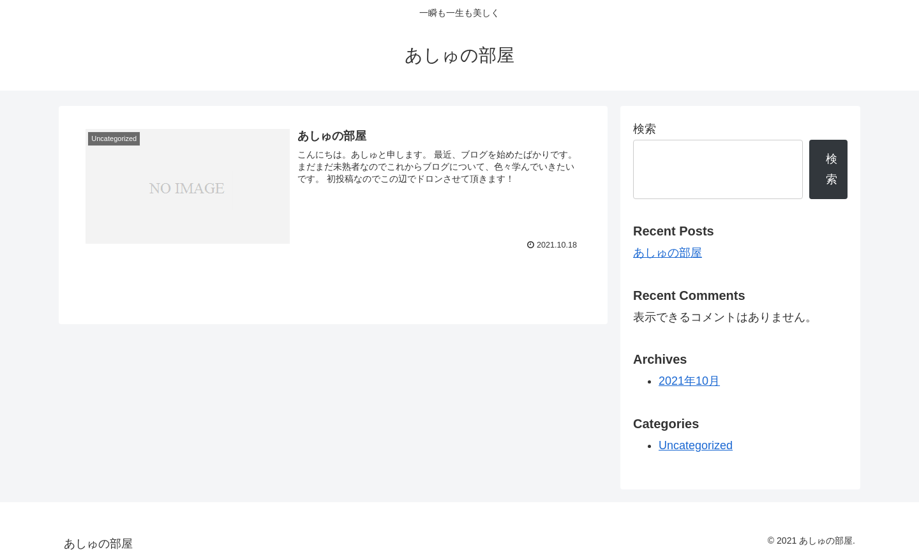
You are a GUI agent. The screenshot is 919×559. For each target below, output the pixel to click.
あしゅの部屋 (667, 252)
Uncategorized (696, 445)
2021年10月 (689, 381)
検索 (644, 129)
